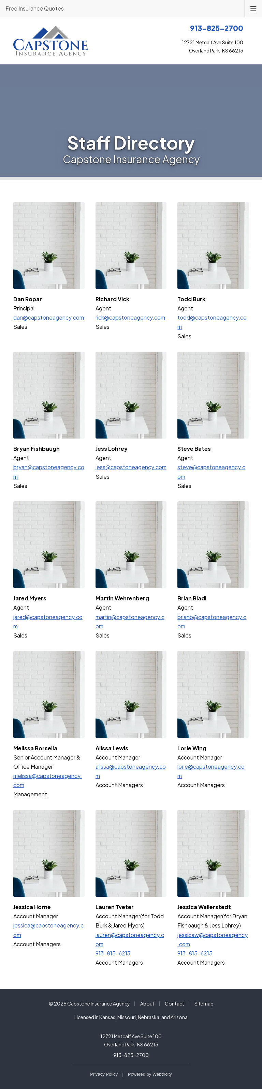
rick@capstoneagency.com (130, 317)
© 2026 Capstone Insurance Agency (89, 1003)
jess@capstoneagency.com (131, 467)
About (147, 1003)
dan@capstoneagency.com (48, 317)
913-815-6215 (195, 953)
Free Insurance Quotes (34, 8)
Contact (174, 1003)
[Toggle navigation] (253, 8)
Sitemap (204, 1003)
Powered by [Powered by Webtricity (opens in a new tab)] (150, 1074)
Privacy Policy (104, 1074)
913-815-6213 (113, 953)
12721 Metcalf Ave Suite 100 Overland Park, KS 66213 (131, 1040)
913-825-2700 (131, 1055)
